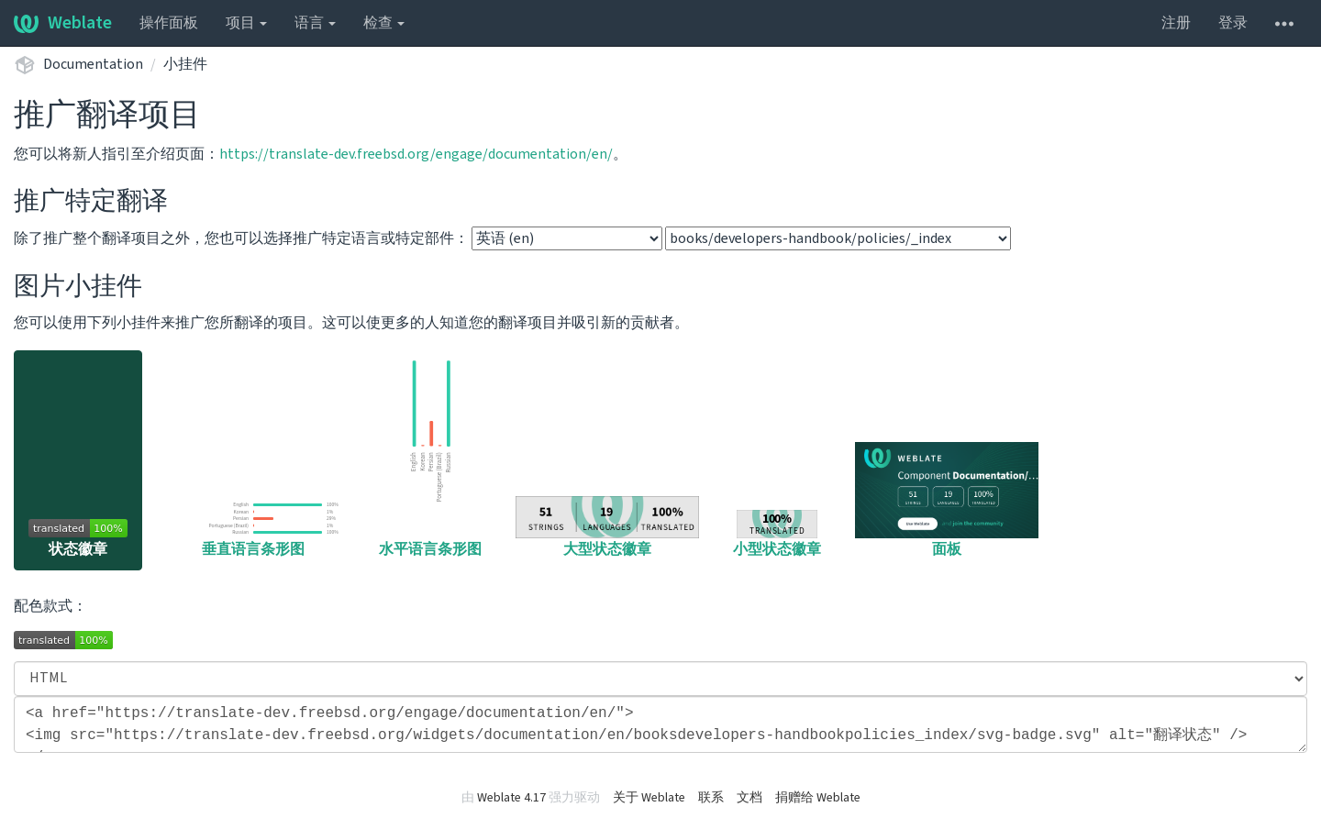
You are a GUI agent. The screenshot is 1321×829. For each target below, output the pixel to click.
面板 (946, 500)
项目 (246, 23)
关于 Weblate (649, 798)
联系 (711, 798)
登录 (1233, 23)
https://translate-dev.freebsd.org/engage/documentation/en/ (416, 154)
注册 (1176, 23)
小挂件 (185, 64)
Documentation (93, 64)
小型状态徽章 (777, 534)
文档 (749, 798)
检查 (384, 23)
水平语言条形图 (430, 457)
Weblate (63, 23)
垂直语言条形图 (253, 528)
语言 (315, 23)
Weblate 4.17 (511, 798)
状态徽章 (78, 539)
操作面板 (168, 23)
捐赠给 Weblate (817, 798)
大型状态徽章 (607, 527)
